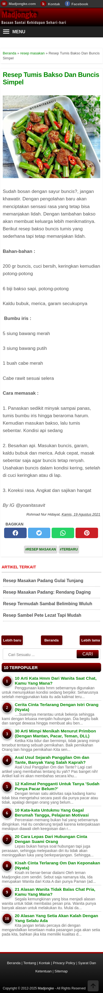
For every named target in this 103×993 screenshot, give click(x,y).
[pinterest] (87, 533)
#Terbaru (69, 549)
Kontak (54, 4)
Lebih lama (90, 640)
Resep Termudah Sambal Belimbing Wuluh (47, 603)
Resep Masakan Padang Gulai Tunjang (43, 580)
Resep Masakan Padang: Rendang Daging (47, 592)
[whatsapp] (63, 533)
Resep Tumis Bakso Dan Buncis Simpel (51, 78)
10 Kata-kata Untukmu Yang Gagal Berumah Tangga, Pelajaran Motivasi (52, 812)
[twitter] (39, 533)
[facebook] (15, 533)
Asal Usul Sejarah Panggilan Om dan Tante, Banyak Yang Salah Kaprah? (52, 760)
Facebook (79, 4)
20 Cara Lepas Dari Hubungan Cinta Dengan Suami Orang (51, 839)
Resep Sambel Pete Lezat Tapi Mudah (42, 615)
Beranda (51, 640)
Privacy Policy (64, 963)
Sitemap (61, 971)
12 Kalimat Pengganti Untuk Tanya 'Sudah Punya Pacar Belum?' (57, 786)
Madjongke (19, 14)
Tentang (29, 963)
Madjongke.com (22, 4)
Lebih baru (12, 640)
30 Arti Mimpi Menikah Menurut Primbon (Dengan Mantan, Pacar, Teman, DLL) (55, 733)
